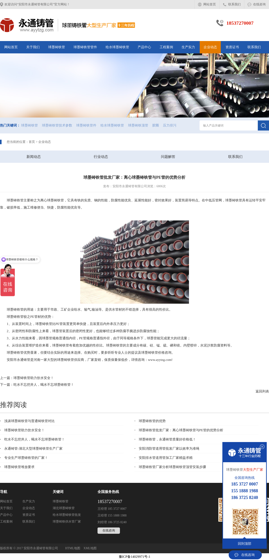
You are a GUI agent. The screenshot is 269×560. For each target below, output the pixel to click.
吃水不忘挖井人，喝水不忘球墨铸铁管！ (43, 384)
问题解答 (168, 157)
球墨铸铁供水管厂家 (67, 521)
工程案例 (166, 47)
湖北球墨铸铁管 (64, 508)
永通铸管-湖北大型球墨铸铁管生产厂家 (31, 448)
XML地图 (90, 548)
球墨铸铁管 (56, 47)
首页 (32, 142)
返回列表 (262, 391)
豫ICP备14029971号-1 (134, 556)
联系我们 (234, 4)
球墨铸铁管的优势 (150, 421)
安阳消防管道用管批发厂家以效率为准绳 (166, 448)
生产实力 (188, 47)
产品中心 (144, 47)
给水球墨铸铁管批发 (67, 514)
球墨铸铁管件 (86, 125)
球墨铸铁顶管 (138, 125)
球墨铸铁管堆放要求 (17, 467)
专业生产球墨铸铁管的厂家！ (24, 458)
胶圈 (155, 125)
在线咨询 (259, 4)
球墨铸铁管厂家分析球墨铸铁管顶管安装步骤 (170, 467)
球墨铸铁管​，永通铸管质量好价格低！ (165, 439)
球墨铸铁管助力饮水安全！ (33, 378)
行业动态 (101, 157)
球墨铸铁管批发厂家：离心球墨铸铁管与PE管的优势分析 (178, 430)
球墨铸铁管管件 (85, 47)
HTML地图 (72, 548)
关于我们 (33, 47)
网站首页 (209, 4)
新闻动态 (33, 157)
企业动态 (210, 47)
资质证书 (232, 47)
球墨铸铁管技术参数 (57, 125)
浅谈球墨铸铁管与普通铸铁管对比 (27, 421)
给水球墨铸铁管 (117, 47)
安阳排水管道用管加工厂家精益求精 (163, 458)
